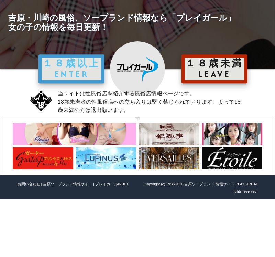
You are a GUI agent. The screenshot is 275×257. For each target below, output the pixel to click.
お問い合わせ (29, 184)
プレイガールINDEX (112, 184)
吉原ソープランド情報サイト (67, 184)
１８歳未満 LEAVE (214, 68)
